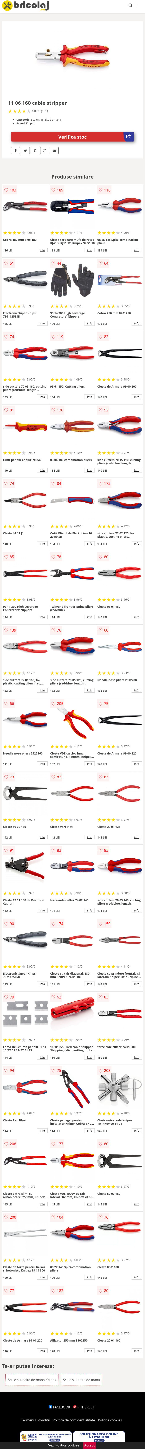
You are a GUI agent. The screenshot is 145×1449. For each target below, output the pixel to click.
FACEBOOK (59, 1407)
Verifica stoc (96, 137)
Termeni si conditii (35, 1420)
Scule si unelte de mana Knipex (32, 1380)
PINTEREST (83, 1407)
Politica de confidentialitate (74, 1420)
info (42, 250)
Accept (89, 1445)
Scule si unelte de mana (81, 1380)
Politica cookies (110, 1420)
